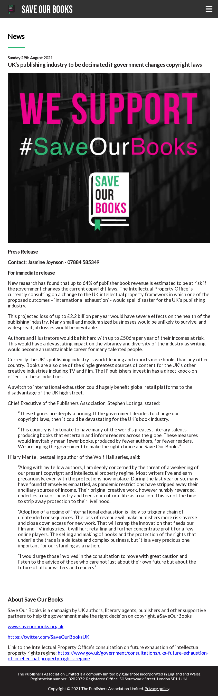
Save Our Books (47, 10)
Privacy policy (157, 688)
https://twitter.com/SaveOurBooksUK (48, 637)
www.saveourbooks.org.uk (35, 626)
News (16, 36)
